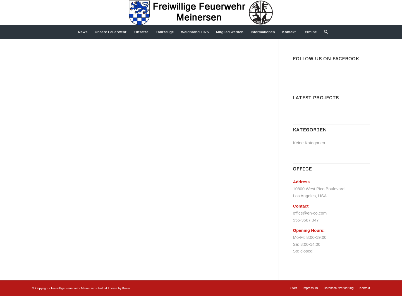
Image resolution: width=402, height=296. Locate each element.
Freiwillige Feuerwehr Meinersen (73, 288)
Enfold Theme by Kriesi (114, 288)
